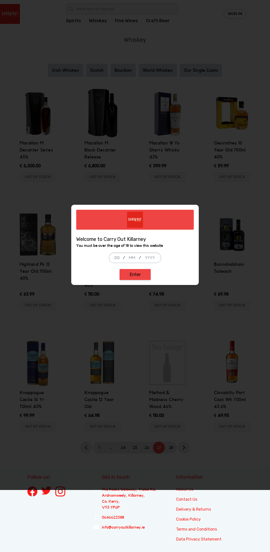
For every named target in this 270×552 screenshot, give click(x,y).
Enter (135, 305)
